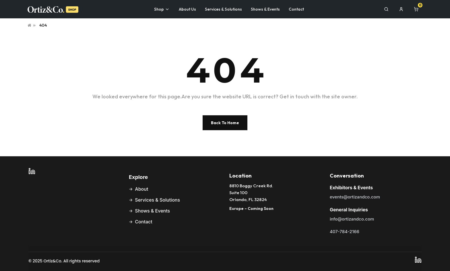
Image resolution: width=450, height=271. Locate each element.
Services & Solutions (157, 200)
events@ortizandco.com (355, 197)
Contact (143, 222)
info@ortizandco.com (352, 219)
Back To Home (225, 122)
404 (43, 25)
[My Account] (401, 9)
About (141, 189)
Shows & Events (152, 211)
